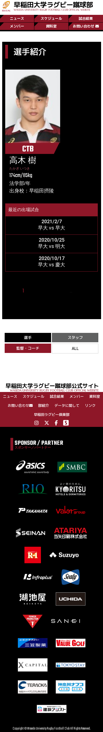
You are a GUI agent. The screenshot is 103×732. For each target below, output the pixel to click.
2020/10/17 (52, 258)
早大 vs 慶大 (51, 264)
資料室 (51, 26)
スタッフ (75, 337)
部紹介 (43, 405)
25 (78, 291)
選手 (28, 337)
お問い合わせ (86, 26)
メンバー (17, 26)
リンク (90, 405)
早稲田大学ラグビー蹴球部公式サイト (54, 387)
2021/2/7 (51, 221)
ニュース (17, 18)
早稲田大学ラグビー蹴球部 (53, 5)
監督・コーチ (27, 348)
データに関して (66, 405)
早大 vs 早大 (51, 228)
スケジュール (51, 18)
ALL (75, 348)
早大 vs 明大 (51, 246)
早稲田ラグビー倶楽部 (51, 414)
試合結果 (86, 18)
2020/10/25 (52, 240)
